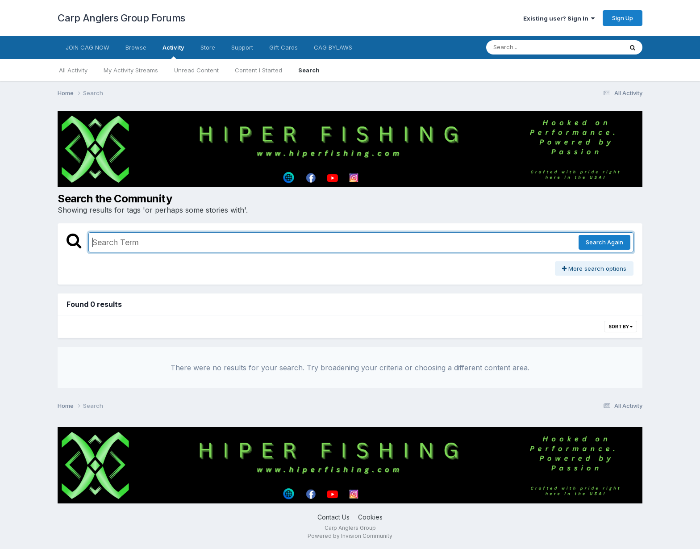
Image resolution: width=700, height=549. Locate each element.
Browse (135, 47)
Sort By (620, 326)
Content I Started (258, 70)
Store (207, 47)
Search (309, 70)
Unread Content (196, 70)
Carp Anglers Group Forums (121, 18)
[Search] (530, 47)
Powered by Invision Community (350, 535)
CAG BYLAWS (333, 47)
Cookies (370, 517)
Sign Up (622, 17)
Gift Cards (283, 47)
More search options (594, 268)
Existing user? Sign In (559, 18)
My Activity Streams (131, 70)
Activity (173, 51)
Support (242, 47)
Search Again (604, 242)
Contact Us (333, 517)
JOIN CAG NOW (87, 47)
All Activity (73, 70)
